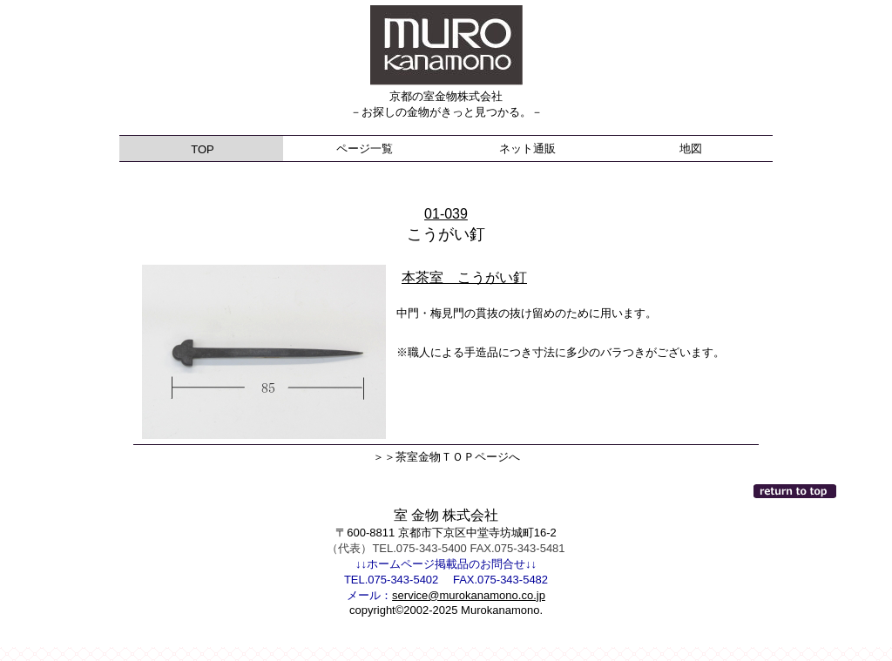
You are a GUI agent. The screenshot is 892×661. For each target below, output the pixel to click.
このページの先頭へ (795, 491)
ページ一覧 (364, 148)
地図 (690, 148)
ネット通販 (527, 148)
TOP (201, 149)
